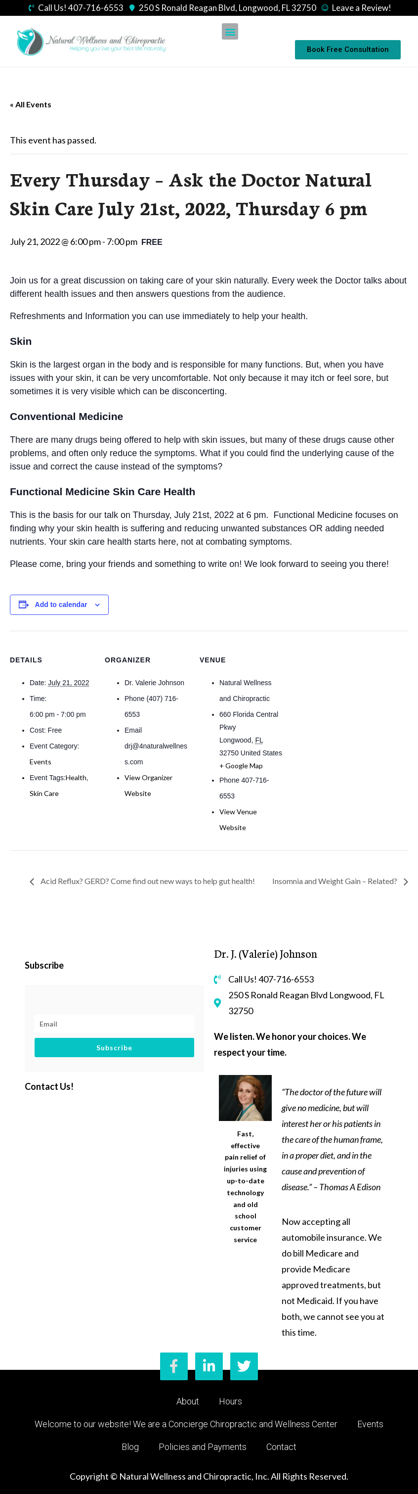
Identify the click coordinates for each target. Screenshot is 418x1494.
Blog (130, 1447)
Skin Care (44, 793)
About (187, 1401)
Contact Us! (49, 1086)
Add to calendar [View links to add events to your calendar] (61, 604)
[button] (230, 31)
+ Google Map (241, 765)
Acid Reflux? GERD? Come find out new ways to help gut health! (147, 881)
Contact (281, 1447)
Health (76, 777)
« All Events (30, 104)
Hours (230, 1401)
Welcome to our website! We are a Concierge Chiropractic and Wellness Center (186, 1424)
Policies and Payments (203, 1447)
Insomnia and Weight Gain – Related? (335, 881)
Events (40, 761)
